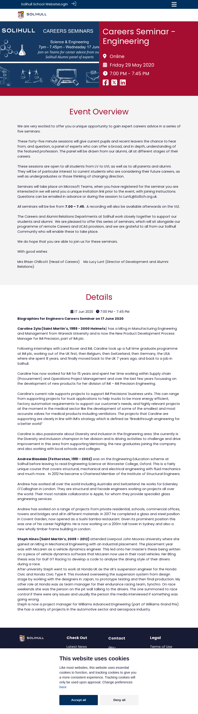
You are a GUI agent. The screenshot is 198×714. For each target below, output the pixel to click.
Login (63, 4)
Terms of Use (161, 646)
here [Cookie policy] (62, 687)
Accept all (78, 700)
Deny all (119, 700)
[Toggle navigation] (174, 4)
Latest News (77, 646)
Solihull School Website (40, 4)
